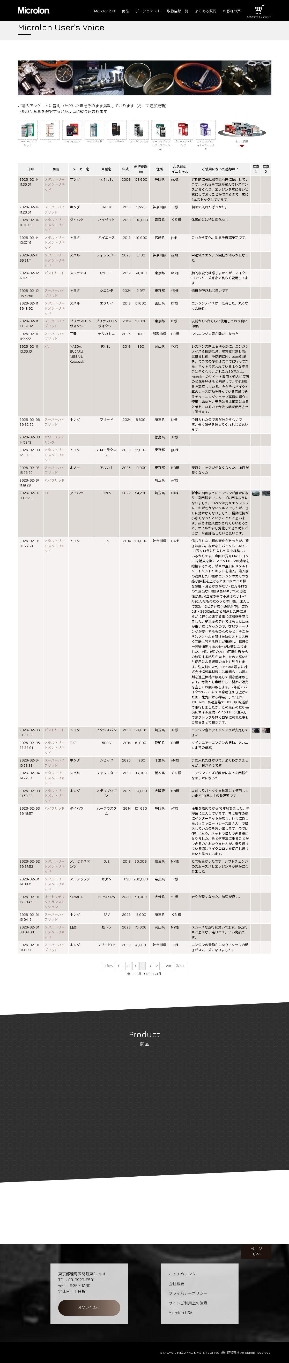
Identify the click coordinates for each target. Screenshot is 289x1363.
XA (47, 346)
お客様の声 (231, 11)
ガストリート (55, 273)
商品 (119, 11)
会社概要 (176, 1284)
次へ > (180, 966)
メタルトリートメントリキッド (55, 184)
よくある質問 (203, 11)
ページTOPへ (256, 1251)
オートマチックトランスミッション (55, 902)
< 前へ (108, 966)
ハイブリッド (55, 480)
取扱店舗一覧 (174, 11)
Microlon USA (180, 1313)
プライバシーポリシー (188, 1293)
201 (168, 966)
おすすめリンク (182, 1274)
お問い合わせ (89, 1307)
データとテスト (142, 11)
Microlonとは (97, 11)
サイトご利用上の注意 (188, 1303)
